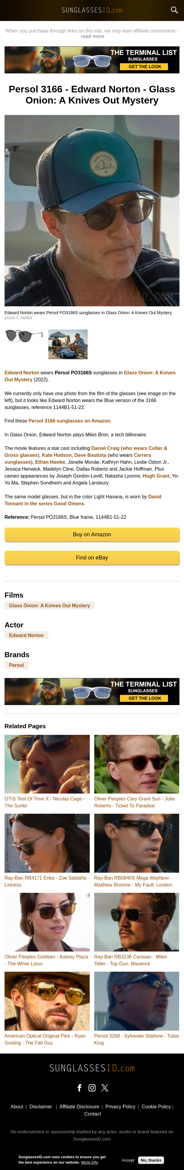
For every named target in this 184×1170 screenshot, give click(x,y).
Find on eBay (92, 558)
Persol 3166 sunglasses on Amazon (69, 420)
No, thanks (151, 1161)
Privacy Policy (120, 1106)
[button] (92, 304)
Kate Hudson (57, 455)
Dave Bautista (90, 455)
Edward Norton (22, 372)
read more (92, 36)
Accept (128, 1161)
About (17, 1106)
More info (89, 1163)
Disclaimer (40, 1106)
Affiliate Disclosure (79, 1106)
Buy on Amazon (92, 534)
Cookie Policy (156, 1106)
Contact (92, 1113)
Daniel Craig (105, 448)
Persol (16, 665)
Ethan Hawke (50, 462)
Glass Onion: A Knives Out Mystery (49, 605)
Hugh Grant (156, 475)
